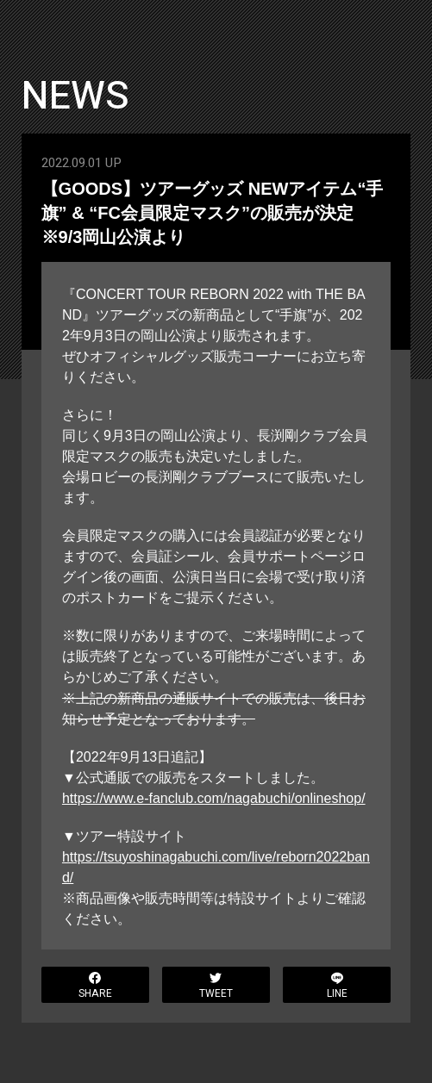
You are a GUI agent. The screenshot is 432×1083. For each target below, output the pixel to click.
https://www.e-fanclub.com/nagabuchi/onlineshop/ (214, 798)
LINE (337, 986)
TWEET (216, 986)
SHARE (95, 986)
